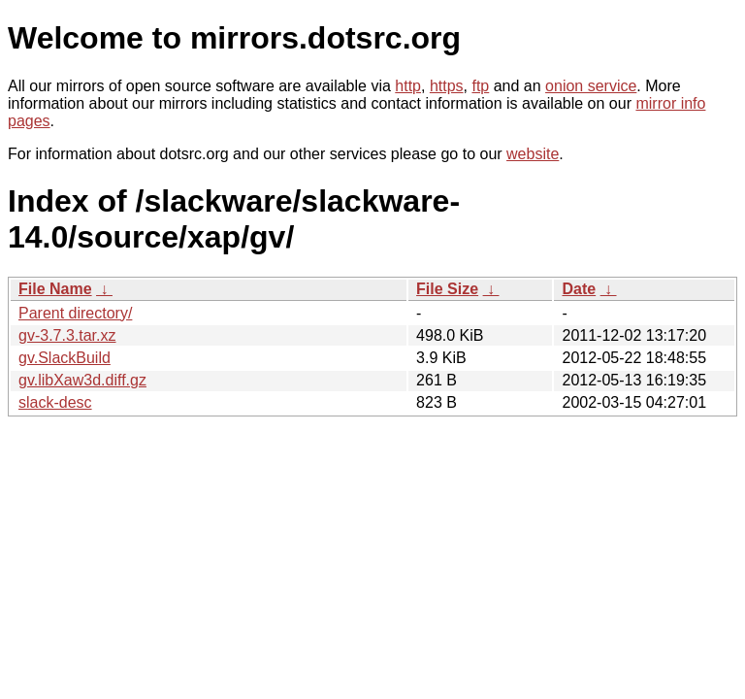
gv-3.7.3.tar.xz (67, 335)
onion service (590, 86)
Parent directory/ (75, 313)
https (447, 86)
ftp (480, 86)
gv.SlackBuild (64, 358)
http (408, 86)
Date (579, 289)
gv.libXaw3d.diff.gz (82, 380)
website (532, 154)
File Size (447, 289)
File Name (55, 289)
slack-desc (55, 402)
